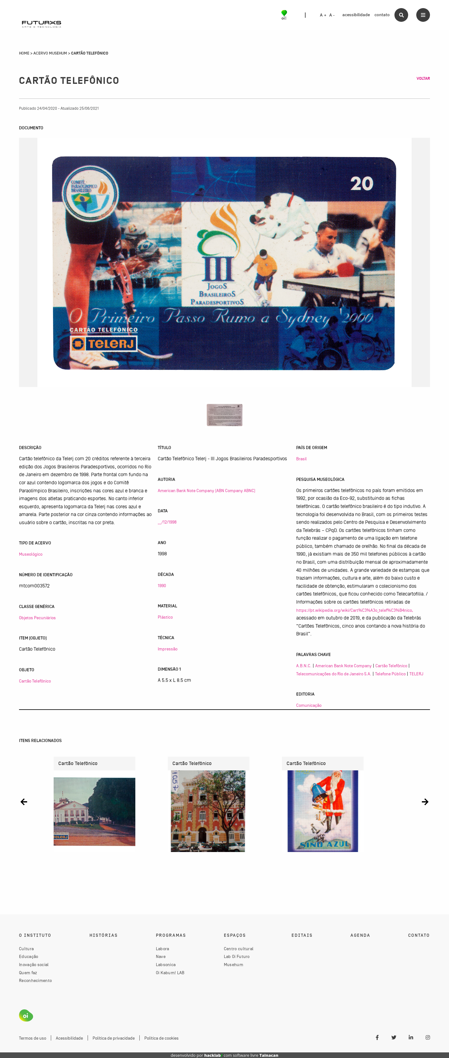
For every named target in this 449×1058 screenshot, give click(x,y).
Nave (161, 956)
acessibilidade (356, 14)
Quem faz (28, 972)
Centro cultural (239, 948)
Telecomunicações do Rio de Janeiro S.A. (333, 673)
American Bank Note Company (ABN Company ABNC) (206, 490)
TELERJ (416, 673)
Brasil (301, 458)
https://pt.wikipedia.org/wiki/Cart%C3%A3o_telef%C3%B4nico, (354, 610)
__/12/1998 (167, 521)
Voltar (423, 78)
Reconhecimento (35, 980)
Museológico (30, 554)
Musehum (233, 964)
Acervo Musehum (50, 53)
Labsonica (166, 964)
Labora (162, 948)
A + (323, 15)
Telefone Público (390, 673)
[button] (24, 802)
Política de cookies (161, 1038)
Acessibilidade (69, 1038)
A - (332, 15)
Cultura (26, 948)
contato (382, 14)
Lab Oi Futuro (237, 956)
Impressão (167, 648)
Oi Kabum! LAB (170, 972)
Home (24, 53)
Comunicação (308, 705)
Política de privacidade (114, 1038)
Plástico (165, 617)
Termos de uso (32, 1038)
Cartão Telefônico (35, 680)
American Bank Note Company (343, 665)
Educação (28, 956)
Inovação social (34, 964)
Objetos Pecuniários (37, 617)
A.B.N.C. (303, 665)
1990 (162, 585)
